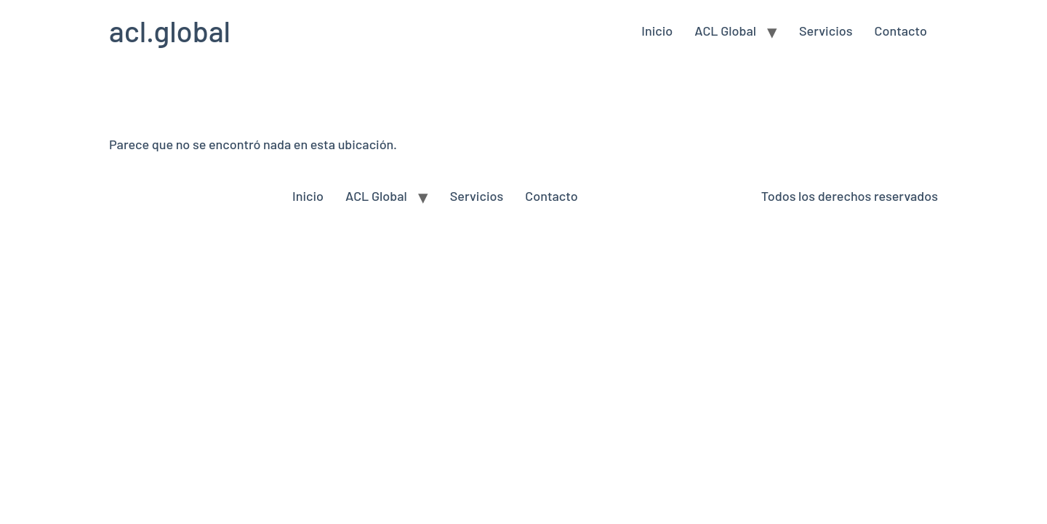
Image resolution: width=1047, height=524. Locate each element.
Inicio (657, 31)
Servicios (826, 31)
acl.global (169, 30)
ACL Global (725, 31)
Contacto (901, 31)
